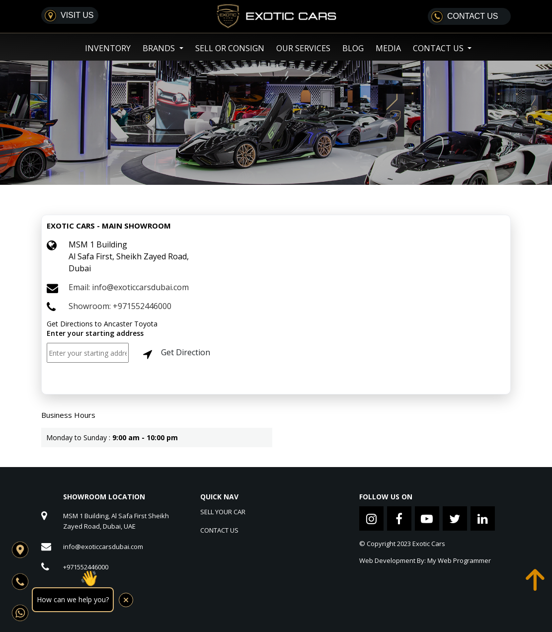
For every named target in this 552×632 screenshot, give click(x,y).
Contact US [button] (439, 48)
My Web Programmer (459, 560)
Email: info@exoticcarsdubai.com (129, 287)
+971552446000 (85, 566)
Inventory (108, 48)
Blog (353, 48)
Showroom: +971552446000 (120, 306)
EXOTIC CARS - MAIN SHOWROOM (109, 226)
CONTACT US (219, 530)
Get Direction (174, 353)
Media (388, 48)
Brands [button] (160, 48)
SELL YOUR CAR (222, 511)
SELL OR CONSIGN (229, 48)
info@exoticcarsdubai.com (103, 546)
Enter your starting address (95, 333)
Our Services (303, 48)
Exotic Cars (428, 543)
